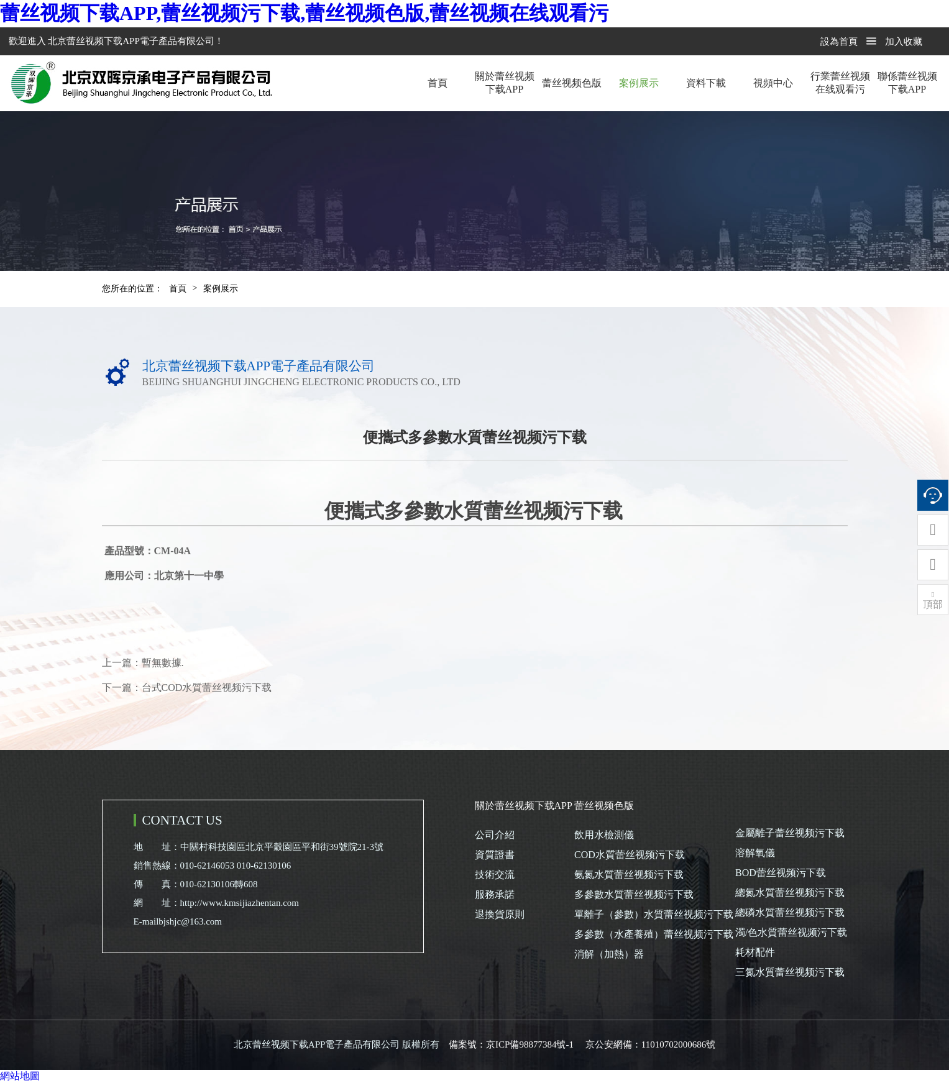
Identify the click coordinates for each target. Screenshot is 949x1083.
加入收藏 (903, 42)
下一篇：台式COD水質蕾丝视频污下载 (187, 687)
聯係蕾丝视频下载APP (907, 82)
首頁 (437, 83)
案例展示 (639, 83)
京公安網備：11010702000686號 (650, 1044)
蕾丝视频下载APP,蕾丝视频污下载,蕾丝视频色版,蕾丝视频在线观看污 (304, 13)
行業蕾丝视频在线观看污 (840, 82)
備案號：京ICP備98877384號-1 (511, 1044)
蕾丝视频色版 (572, 83)
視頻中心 (773, 83)
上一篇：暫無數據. (143, 662)
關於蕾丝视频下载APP (504, 82)
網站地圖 (20, 1076)
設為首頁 (839, 42)
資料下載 (706, 83)
